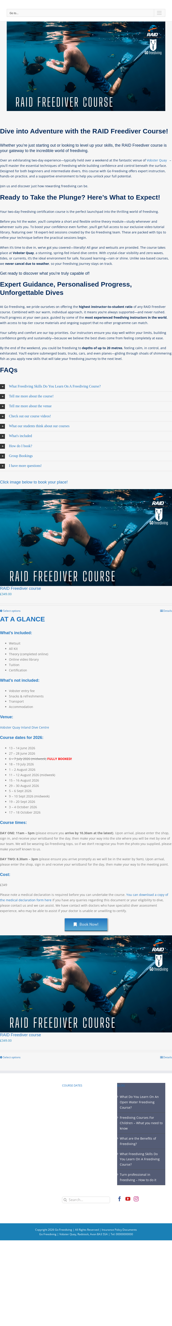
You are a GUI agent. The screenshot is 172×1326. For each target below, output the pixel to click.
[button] (86, 386)
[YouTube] (127, 1198)
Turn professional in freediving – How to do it (138, 1177)
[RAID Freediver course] (86, 537)
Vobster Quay (157, 160)
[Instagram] (136, 1198)
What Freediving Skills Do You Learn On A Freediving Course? (140, 1159)
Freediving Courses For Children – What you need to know (141, 1122)
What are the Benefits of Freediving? (138, 1141)
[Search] (65, 1200)
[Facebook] (119, 1198)
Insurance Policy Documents (119, 1230)
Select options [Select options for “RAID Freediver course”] (12, 611)
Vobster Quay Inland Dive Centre (24, 727)
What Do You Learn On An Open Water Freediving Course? (139, 1102)
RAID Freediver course (20, 588)
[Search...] (86, 1200)
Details (167, 611)
